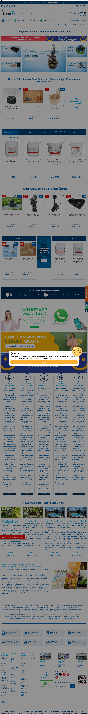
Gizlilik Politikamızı (36, 358)
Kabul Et (44, 362)
